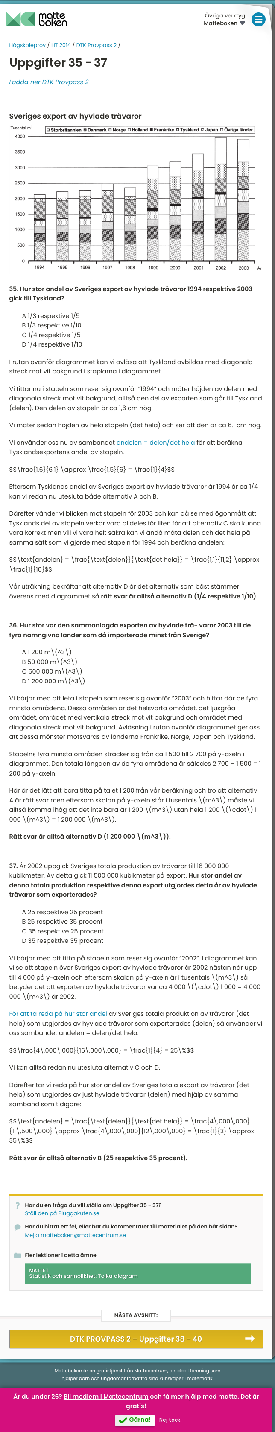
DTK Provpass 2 (96, 45)
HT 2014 (61, 45)
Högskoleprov (27, 45)
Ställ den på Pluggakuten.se (62, 1213)
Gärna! (140, 1420)
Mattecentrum (151, 1371)
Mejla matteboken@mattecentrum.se (75, 1235)
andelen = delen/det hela (156, 443)
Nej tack (169, 1420)
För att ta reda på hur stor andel (58, 1014)
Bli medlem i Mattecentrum (106, 1397)
